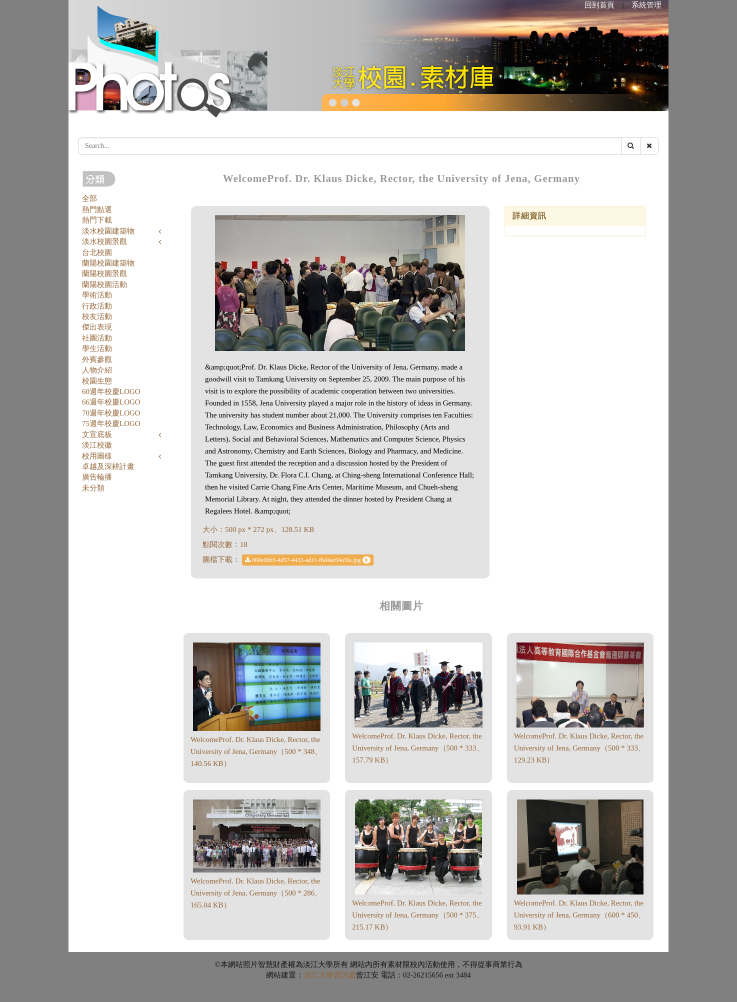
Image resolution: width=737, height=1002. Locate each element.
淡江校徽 (97, 445)
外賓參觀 (97, 360)
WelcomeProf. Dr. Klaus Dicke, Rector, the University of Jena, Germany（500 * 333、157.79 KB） (418, 748)
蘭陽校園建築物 (108, 263)
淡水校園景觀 (104, 242)
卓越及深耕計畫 (108, 466)
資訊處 (345, 975)
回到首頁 (599, 5)
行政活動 (97, 306)
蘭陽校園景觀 (104, 274)
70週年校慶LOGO (111, 413)
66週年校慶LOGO (111, 402)
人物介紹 (97, 370)
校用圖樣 (97, 456)
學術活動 (97, 295)
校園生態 (97, 381)
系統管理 (647, 5)
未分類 (93, 488)
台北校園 (97, 252)
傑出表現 (97, 327)
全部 (89, 198)
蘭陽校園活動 (104, 284)
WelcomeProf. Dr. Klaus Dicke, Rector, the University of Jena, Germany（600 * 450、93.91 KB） (580, 915)
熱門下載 (97, 220)
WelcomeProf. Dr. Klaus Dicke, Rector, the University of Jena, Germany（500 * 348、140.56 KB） (256, 752)
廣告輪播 (97, 477)
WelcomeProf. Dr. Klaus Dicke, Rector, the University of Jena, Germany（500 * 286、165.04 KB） (256, 893)
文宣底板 (97, 434)
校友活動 (97, 316)
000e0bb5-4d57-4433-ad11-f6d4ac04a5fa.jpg (307, 560)
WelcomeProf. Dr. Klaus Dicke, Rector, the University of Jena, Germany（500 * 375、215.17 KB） (418, 915)
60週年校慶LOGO (111, 392)
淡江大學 (319, 975)
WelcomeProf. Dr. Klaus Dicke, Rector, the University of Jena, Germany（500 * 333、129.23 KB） (580, 748)
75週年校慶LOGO (111, 424)
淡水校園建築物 (108, 231)
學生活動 (97, 348)
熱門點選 (97, 210)
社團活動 (97, 338)
